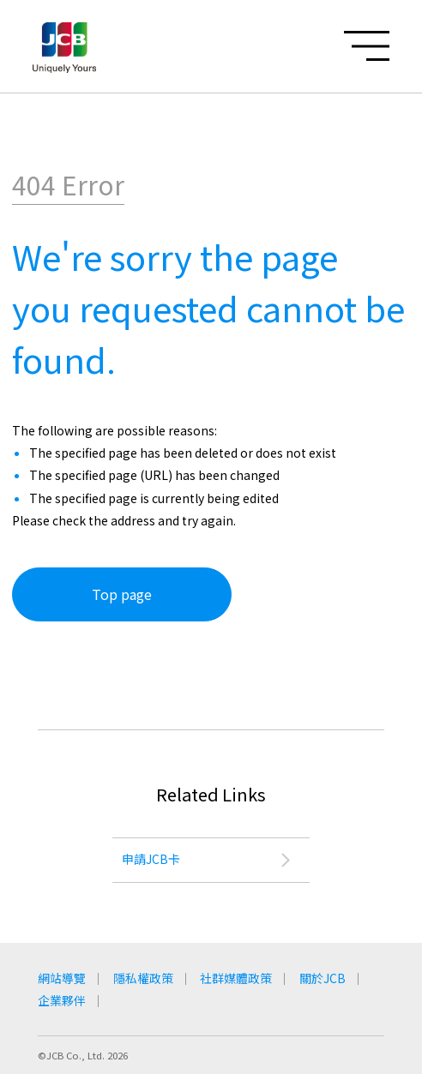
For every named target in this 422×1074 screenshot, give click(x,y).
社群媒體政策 (237, 978)
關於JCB (323, 978)
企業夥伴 (62, 1000)
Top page (122, 594)
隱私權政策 (143, 978)
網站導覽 (62, 978)
